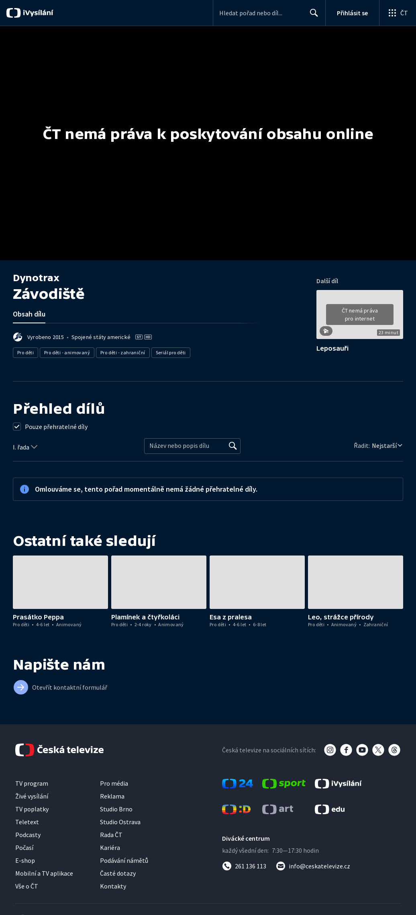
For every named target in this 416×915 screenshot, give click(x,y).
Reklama (112, 796)
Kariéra (110, 848)
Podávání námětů (124, 860)
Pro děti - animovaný (67, 352)
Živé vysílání (31, 796)
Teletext (27, 822)
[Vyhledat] (233, 446)
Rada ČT (111, 835)
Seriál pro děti (171, 352)
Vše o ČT (26, 886)
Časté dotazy (118, 873)
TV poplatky (32, 809)
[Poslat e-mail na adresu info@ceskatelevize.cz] (313, 866)
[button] (359, 317)
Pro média (114, 783)
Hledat (311, 16)
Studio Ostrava (120, 822)
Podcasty (28, 835)
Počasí (24, 848)
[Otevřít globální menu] (397, 13)
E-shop (25, 860)
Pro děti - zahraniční (122, 352)
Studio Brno (116, 809)
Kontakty (113, 886)
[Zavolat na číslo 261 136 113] (244, 866)
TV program (31, 783)
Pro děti (25, 352)
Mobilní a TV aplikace (44, 873)
